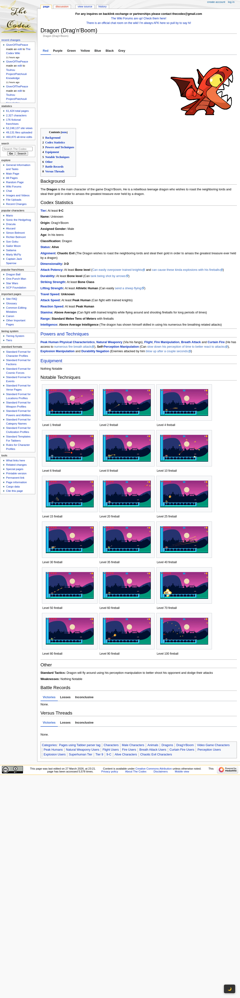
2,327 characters (16, 115)
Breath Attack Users (152, 749)
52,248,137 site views (19, 128)
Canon (10, 316)
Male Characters (133, 745)
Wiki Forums (13, 186)
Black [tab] (109, 50)
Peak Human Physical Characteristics (68, 342)
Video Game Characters (213, 745)
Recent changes (10, 40)
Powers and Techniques (65, 333)
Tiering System (15, 336)
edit (20, 49)
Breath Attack (191, 342)
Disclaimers (160, 771)
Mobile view (182, 771)
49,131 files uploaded (19, 132)
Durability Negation (95, 351)
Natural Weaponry (109, 342)
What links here (15, 460)
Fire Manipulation (166, 342)
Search (5, 143)
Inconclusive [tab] (84, 697)
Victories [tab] (49, 697)
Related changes (16, 464)
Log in (231, 1)
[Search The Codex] (18, 149)
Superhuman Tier (80, 754)
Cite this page (14, 490)
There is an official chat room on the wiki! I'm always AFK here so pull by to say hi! (138, 23)
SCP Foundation (16, 287)
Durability (48, 276)
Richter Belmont (15, 237)
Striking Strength (53, 282)
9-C (108, 754)
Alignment (48, 253)
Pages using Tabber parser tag (79, 745)
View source (85, 6)
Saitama (11, 250)
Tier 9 (99, 754)
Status (45, 247)
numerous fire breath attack (72, 346)
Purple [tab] (57, 50)
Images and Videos (17, 195)
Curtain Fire (216, 342)
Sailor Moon (13, 245)
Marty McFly (13, 254)
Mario (9, 215)
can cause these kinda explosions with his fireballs (186, 270)
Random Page (14, 182)
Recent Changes (16, 204)
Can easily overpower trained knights (117, 270)
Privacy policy (109, 771)
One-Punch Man (16, 278)
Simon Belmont (15, 232)
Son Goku (12, 241)
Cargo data (13, 486)
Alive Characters (126, 754)
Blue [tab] (97, 50)
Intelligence (49, 324)
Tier (43, 210)
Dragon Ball (13, 274)
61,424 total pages (17, 110)
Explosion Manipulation (58, 351)
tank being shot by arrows (108, 276)
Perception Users (209, 749)
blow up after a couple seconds (167, 351)
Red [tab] (45, 50)
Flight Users (111, 749)
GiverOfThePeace (17, 44)
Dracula (10, 224)
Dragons (167, 745)
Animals (152, 745)
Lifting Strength (52, 288)
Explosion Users (55, 754)
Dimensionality (51, 264)
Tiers (9, 340)
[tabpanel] (139, 91)
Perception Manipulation (121, 346)
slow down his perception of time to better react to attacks (186, 346)
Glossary (11, 303)
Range (45, 318)
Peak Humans (53, 749)
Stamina (46, 312)
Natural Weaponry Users (82, 749)
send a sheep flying (128, 288)
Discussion (62, 6)
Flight (148, 342)
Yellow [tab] (85, 50)
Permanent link (15, 477)
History (103, 6)
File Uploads (13, 199)
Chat (9, 190)
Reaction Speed (52, 306)
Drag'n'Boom (185, 745)
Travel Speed (50, 294)
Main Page (12, 173)
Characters (111, 745)
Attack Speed (50, 300)
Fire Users (129, 749)
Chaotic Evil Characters (156, 754)
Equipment (51, 360)
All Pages (12, 177)
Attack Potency (52, 270)
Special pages (14, 469)
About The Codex (135, 771)
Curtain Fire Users (182, 749)
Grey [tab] (121, 50)
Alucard (10, 228)
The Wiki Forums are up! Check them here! (138, 18)
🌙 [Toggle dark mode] (230, 989)
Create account (216, 1)
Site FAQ (11, 298)
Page (46, 6)
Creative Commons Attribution (153, 768)
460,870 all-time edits (19, 137)
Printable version (16, 473)
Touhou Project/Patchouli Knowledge (16, 73)
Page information (16, 482)
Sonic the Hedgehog (18, 219)
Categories (49, 745)
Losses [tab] (65, 697)
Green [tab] (71, 50)
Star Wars (12, 283)
